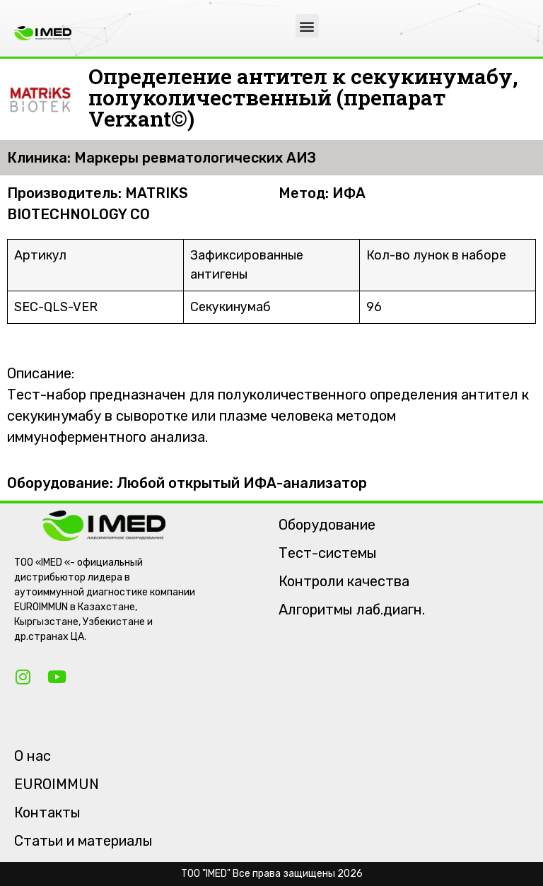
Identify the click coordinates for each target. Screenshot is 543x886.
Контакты (47, 812)
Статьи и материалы (83, 840)
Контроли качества (344, 581)
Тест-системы (328, 552)
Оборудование (327, 524)
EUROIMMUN (56, 784)
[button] (307, 25)
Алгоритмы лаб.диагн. (352, 609)
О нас (32, 755)
